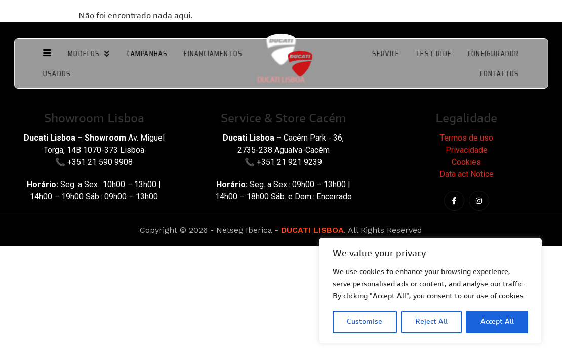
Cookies (466, 162)
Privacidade (467, 150)
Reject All (431, 322)
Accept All (497, 322)
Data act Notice (466, 174)
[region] (430, 291)
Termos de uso (466, 138)
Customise (364, 322)
